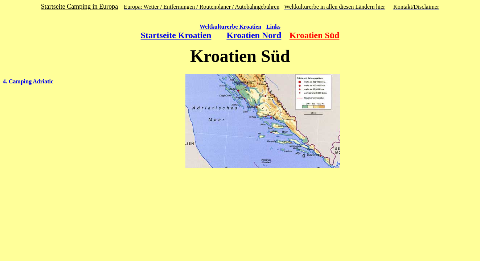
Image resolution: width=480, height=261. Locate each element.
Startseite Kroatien (176, 35)
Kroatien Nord (253, 35)
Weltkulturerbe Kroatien (231, 27)
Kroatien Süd (315, 35)
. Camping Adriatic (29, 81)
